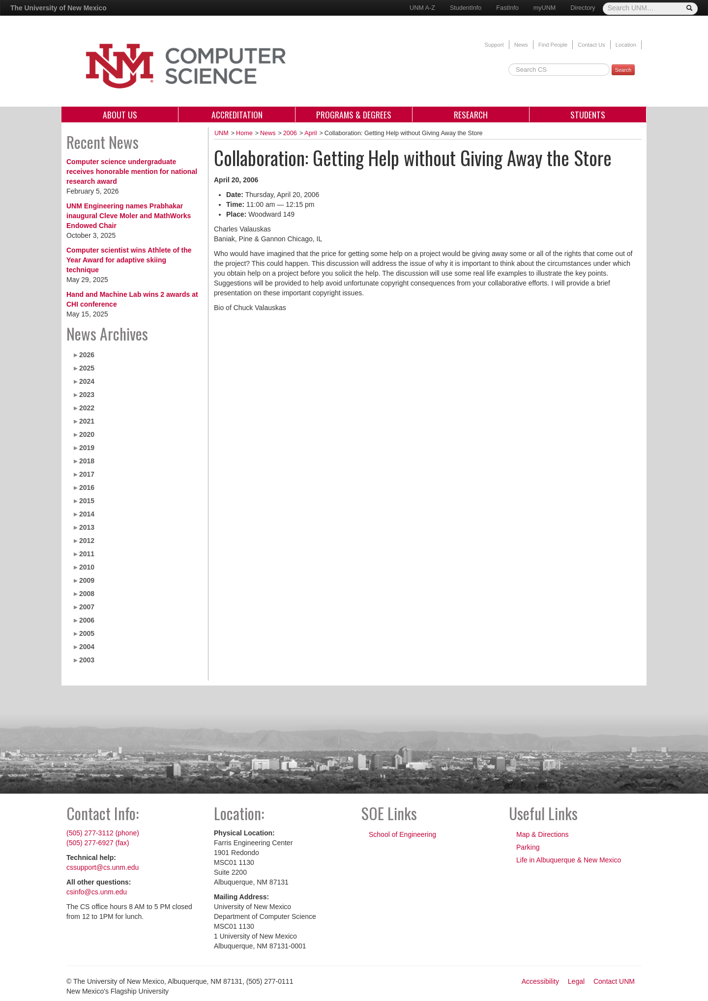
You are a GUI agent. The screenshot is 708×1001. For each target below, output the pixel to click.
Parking (527, 847)
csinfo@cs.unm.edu (96, 892)
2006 (86, 620)
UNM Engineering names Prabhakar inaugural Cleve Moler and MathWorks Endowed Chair (128, 215)
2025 (86, 368)
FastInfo (507, 7)
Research (471, 114)
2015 (86, 501)
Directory (582, 7)
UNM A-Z (422, 7)
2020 (86, 434)
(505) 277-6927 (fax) (97, 843)
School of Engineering (402, 834)
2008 (86, 594)
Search (623, 70)
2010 (86, 567)
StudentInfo (465, 7)
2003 (86, 660)
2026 (86, 355)
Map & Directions (542, 834)
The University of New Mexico (58, 8)
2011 (86, 554)
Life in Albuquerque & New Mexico (568, 860)
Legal (576, 981)
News (521, 45)
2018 (86, 461)
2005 (86, 633)
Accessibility (540, 981)
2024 (86, 381)
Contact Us (591, 45)
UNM (221, 133)
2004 (86, 647)
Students (587, 114)
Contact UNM (614, 981)
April (310, 133)
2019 (86, 448)
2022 (86, 408)
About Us (120, 114)
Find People (553, 45)
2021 (86, 421)
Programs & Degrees (353, 114)
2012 (86, 540)
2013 (86, 527)
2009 (86, 580)
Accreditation (237, 114)
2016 (86, 487)
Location (626, 45)
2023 (86, 395)
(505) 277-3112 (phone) (102, 833)
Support (493, 45)
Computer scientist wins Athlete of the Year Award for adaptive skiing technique (129, 260)
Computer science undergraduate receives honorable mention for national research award (131, 171)
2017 (86, 474)
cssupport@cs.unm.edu (102, 867)
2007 (86, 607)
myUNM (544, 7)
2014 (86, 514)
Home (244, 133)
